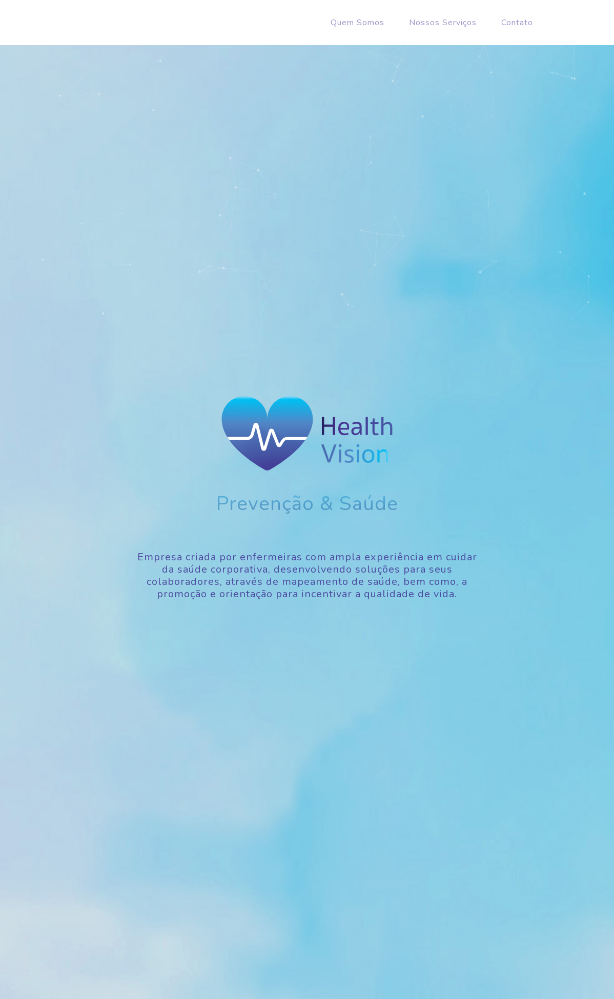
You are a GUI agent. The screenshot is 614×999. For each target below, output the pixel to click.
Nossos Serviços (443, 22)
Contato (517, 22)
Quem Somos (357, 22)
